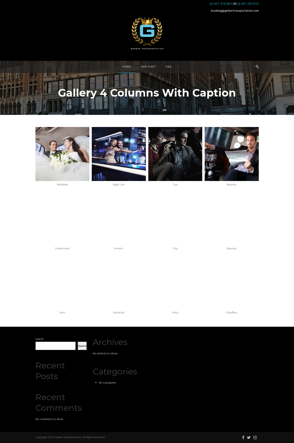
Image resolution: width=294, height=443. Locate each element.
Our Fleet (148, 67)
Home (127, 67)
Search (39, 339)
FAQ (169, 67)
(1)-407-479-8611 (221, 4)
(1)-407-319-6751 (248, 4)
